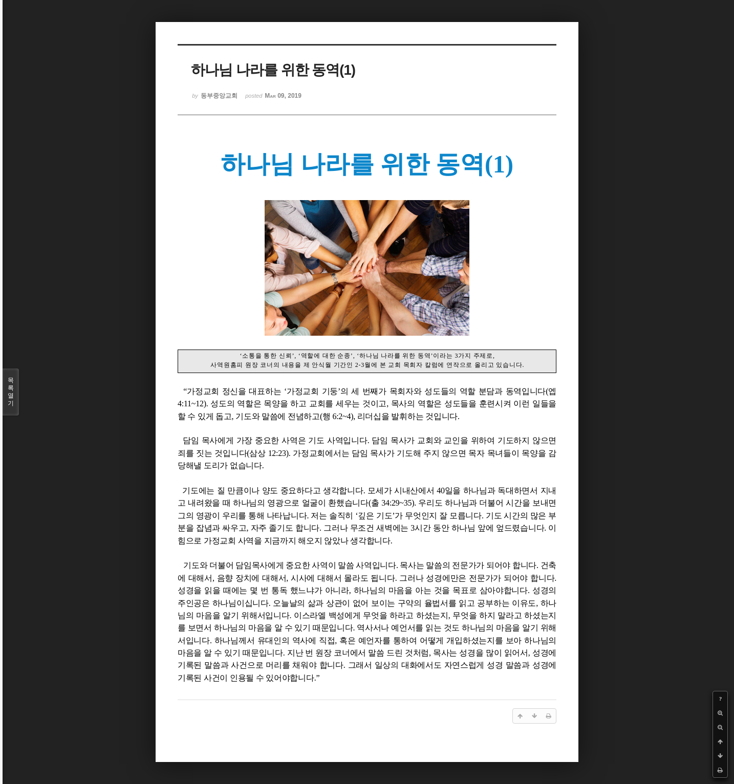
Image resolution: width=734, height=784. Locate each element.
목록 (11, 392)
